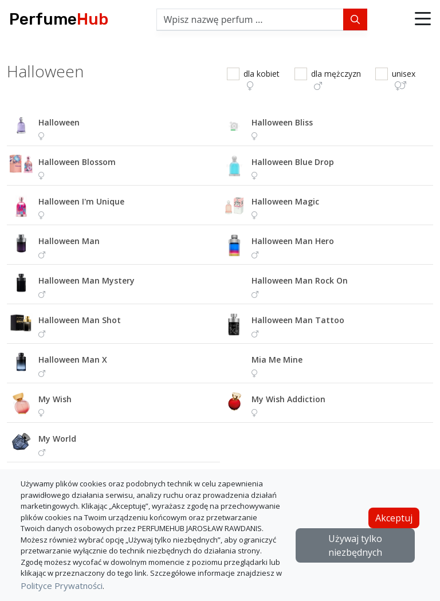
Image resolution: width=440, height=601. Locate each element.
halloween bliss (282, 122)
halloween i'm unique (81, 201)
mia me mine (277, 359)
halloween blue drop (293, 161)
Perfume (58, 19)
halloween (59, 122)
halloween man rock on (300, 280)
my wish (55, 399)
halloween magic (285, 201)
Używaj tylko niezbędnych (355, 545)
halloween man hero (293, 240)
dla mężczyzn (336, 79)
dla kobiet (261, 79)
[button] (423, 19)
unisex (403, 79)
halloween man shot (79, 320)
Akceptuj (393, 518)
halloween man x (72, 359)
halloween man (69, 240)
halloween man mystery (86, 280)
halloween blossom (77, 161)
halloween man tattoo (298, 320)
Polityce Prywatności (62, 585)
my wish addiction (288, 399)
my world (57, 438)
